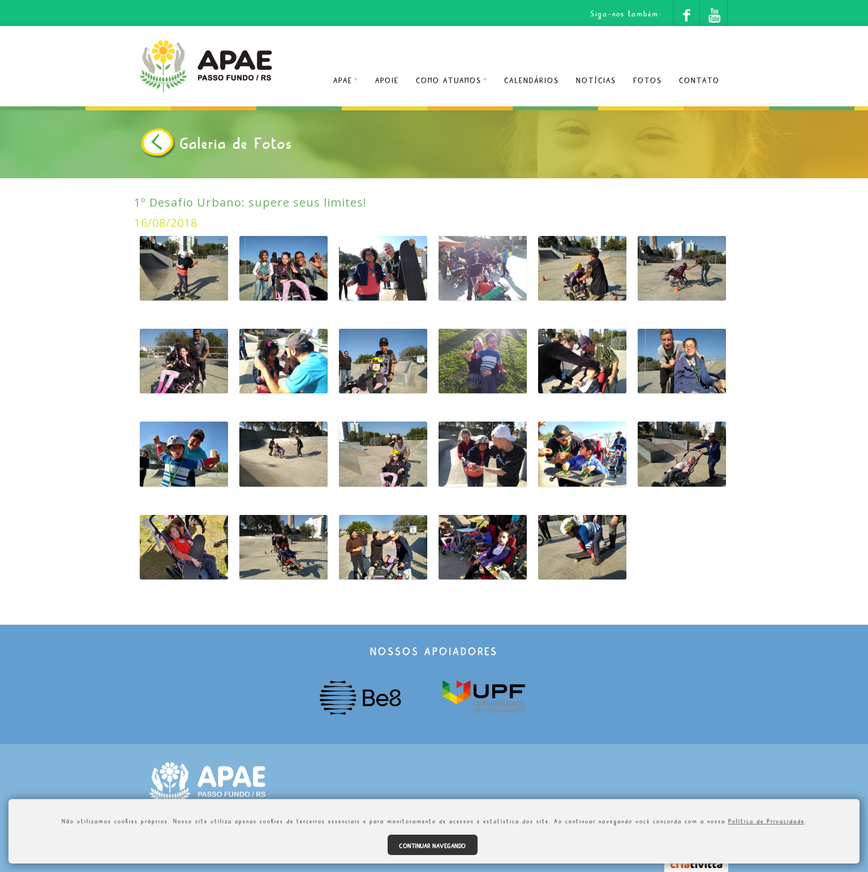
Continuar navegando (432, 844)
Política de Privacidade (766, 820)
